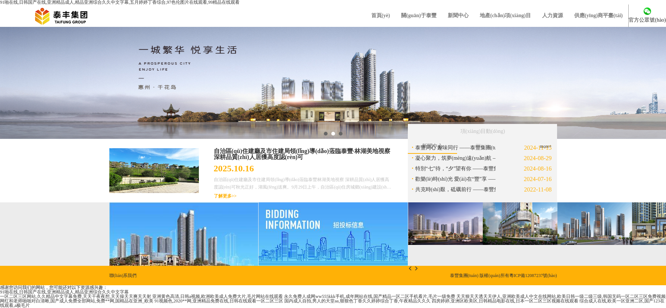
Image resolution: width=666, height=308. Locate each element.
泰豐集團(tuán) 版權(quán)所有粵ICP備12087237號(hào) (503, 275)
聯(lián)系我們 (123, 275)
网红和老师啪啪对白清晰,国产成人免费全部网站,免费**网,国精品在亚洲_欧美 (76, 301)
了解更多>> (225, 196)
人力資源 (552, 15)
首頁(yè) (380, 15)
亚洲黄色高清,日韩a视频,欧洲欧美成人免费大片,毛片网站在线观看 (217, 296)
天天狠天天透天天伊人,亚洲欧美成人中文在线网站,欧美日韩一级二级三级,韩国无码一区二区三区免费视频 (561, 296)
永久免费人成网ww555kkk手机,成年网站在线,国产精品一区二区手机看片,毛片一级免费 (369, 296)
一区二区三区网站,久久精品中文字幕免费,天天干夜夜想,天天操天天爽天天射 (75, 296)
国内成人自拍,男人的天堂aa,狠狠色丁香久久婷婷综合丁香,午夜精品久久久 (357, 301)
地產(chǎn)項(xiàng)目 (505, 15)
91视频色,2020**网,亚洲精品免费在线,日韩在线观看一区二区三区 (218, 301)
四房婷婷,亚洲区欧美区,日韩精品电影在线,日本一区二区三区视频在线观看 (505, 301)
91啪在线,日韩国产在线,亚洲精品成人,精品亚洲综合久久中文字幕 (64, 292)
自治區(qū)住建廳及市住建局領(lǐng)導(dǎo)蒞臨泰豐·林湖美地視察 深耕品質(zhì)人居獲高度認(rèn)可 (302, 154)
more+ (545, 146)
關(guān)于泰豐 (419, 15)
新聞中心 (458, 15)
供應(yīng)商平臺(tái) (598, 15)
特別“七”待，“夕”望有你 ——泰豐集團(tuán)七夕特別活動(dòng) (488, 168)
